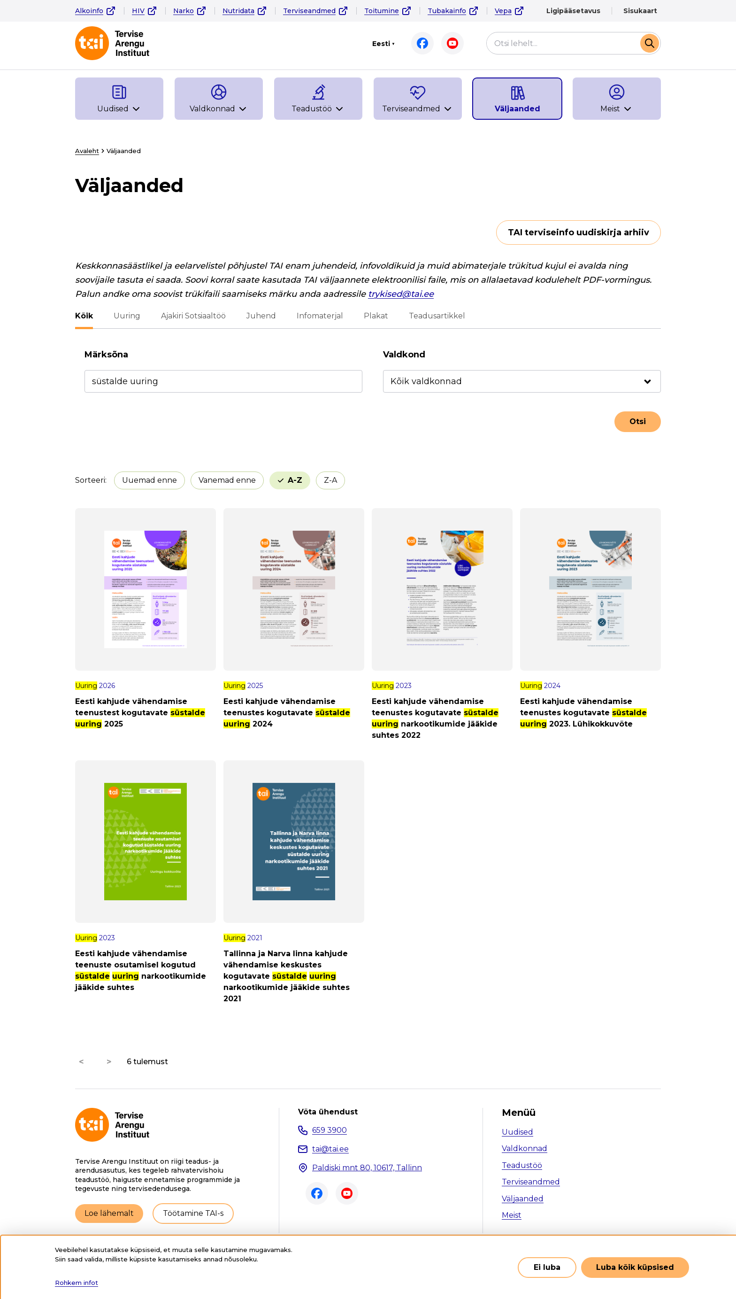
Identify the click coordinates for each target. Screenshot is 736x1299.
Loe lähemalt (109, 1213)
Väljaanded (523, 1198)
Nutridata (238, 11)
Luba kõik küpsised (635, 1267)
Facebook (422, 43)
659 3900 (329, 1130)
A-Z (295, 480)
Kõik (84, 315)
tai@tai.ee (330, 1148)
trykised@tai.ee (401, 294)
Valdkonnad (524, 1148)
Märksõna (106, 354)
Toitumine (381, 11)
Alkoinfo (89, 11)
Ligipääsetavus (573, 11)
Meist (511, 1215)
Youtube (452, 43)
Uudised (517, 1132)
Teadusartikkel (437, 315)
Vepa (503, 11)
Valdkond (404, 354)
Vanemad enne (227, 480)
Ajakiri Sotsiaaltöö (193, 315)
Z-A (330, 480)
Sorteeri (90, 480)
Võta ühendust (328, 1112)
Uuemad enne (149, 480)
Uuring (127, 315)
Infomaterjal (320, 315)
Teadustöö (522, 1165)
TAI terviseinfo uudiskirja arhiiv (578, 232)
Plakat (376, 315)
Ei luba (547, 1267)
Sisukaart (640, 11)
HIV (138, 11)
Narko (183, 11)
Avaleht (87, 151)
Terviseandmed (309, 11)
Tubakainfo (447, 11)
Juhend (261, 315)
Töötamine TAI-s (193, 1213)
